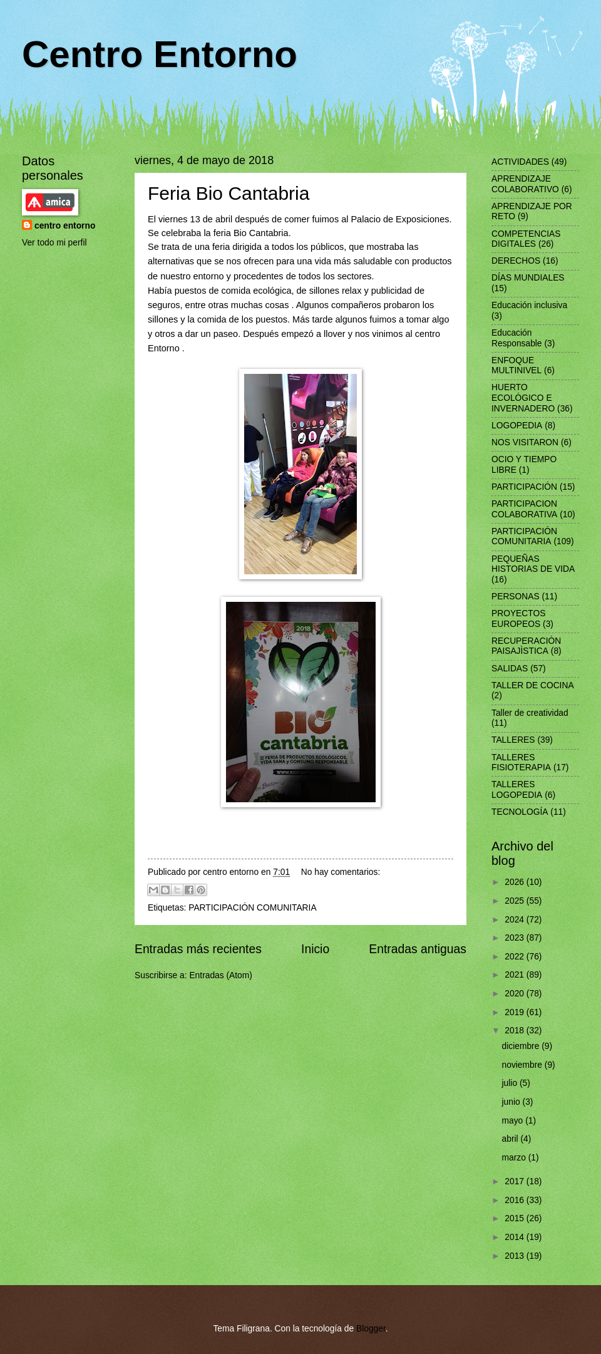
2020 (516, 993)
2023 (516, 938)
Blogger (371, 1328)
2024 (516, 919)
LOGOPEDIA (516, 425)
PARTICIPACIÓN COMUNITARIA (252, 907)
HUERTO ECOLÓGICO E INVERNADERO (523, 398)
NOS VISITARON (524, 442)
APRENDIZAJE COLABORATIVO (525, 184)
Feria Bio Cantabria (228, 193)
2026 (516, 882)
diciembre (522, 1046)
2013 (516, 1256)
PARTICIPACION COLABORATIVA (524, 509)
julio (511, 1083)
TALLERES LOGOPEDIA (516, 790)
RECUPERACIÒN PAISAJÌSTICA (526, 646)
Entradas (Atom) (220, 975)
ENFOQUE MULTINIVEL (516, 366)
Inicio (315, 949)
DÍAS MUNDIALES (528, 277)
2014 (516, 1237)
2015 (516, 1218)
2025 (516, 901)
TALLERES (513, 740)
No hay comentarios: (341, 872)
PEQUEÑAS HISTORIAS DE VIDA (533, 564)
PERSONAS (515, 596)
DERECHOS (515, 261)
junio (512, 1102)
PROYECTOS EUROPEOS (518, 619)
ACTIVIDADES (520, 162)
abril (511, 1139)
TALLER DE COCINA (532, 685)
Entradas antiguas (417, 949)
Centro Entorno (159, 54)
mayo (514, 1120)
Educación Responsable (516, 338)
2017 (516, 1181)
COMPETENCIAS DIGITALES (525, 239)
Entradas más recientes (198, 949)
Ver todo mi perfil (54, 242)
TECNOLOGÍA (519, 812)
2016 (516, 1200)
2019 (516, 1012)
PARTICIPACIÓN (524, 487)
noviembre (523, 1065)
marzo (515, 1157)
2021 (516, 974)
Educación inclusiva (529, 305)
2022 (516, 956)
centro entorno (64, 225)
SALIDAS (509, 668)
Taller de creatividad (529, 713)
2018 (516, 1030)
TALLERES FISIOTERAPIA (521, 763)
